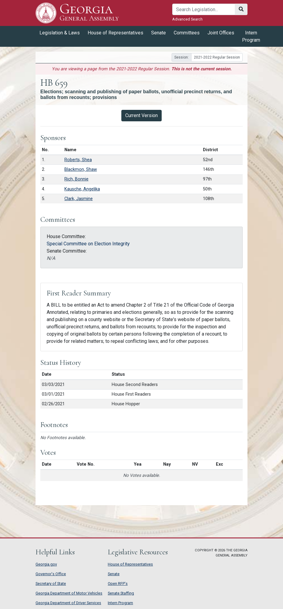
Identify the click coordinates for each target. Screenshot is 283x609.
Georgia (89, 12)
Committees (187, 33)
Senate (158, 33)
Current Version (141, 115)
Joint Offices (220, 33)
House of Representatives (115, 33)
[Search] (203, 9)
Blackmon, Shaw (80, 169)
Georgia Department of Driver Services (68, 603)
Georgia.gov (46, 564)
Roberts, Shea (78, 159)
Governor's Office (51, 574)
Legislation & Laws (59, 33)
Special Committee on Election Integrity (88, 244)
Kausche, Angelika (82, 189)
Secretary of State (51, 583)
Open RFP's (118, 583)
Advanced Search (187, 19)
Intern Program (251, 36)
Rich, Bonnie (76, 179)
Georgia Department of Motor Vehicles (69, 593)
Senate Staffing (121, 593)
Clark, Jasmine (78, 198)
